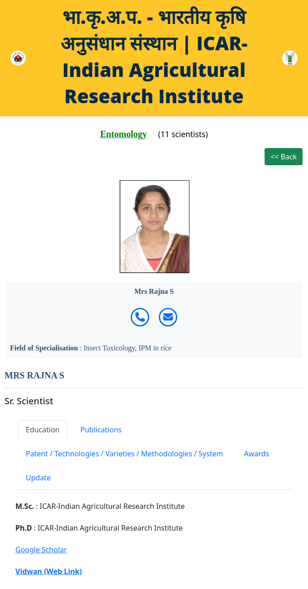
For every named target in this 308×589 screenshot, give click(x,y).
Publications (101, 430)
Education (43, 430)
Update (38, 478)
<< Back (283, 157)
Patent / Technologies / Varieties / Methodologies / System (124, 454)
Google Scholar (41, 550)
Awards (256, 454)
